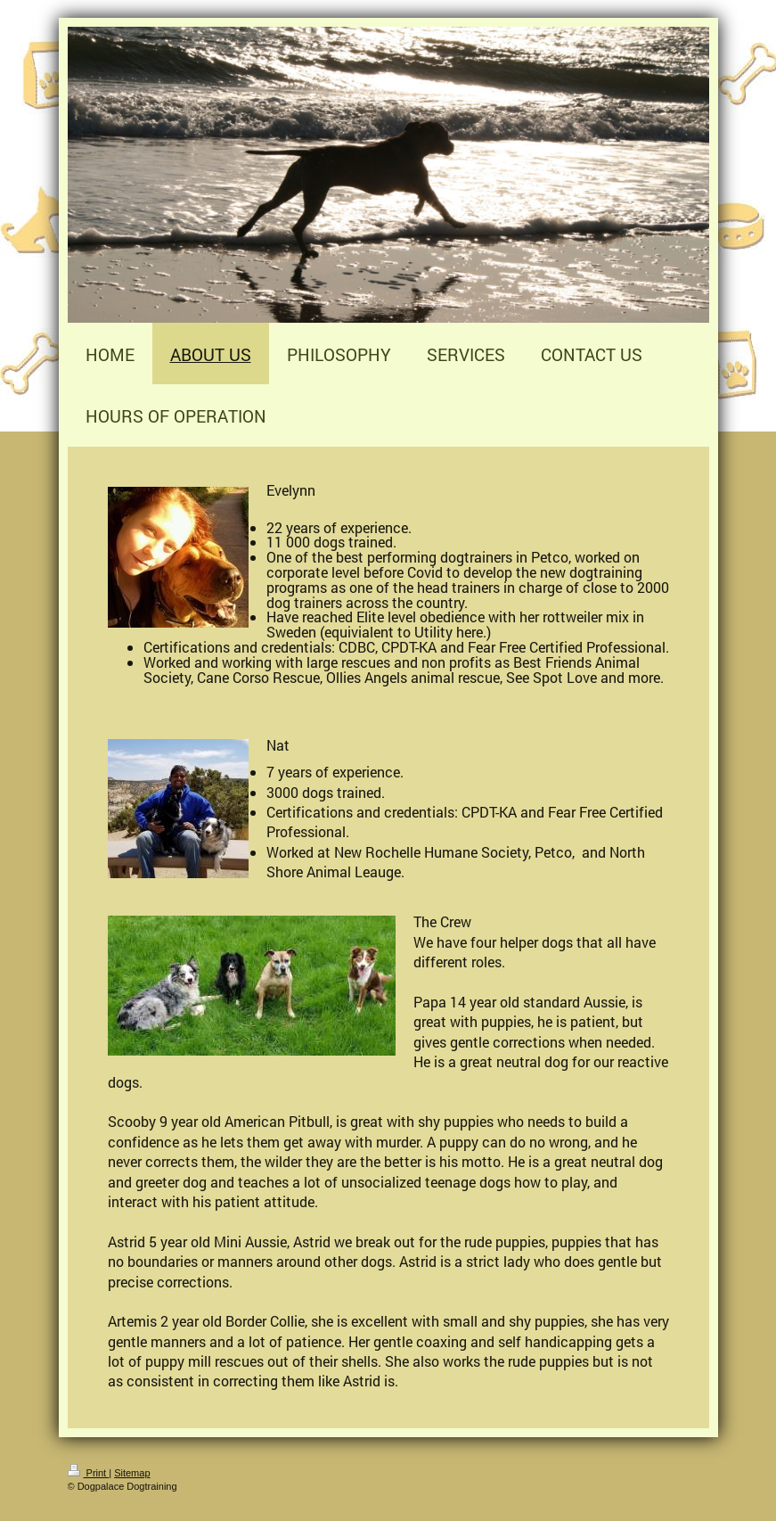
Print (89, 1473)
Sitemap (132, 1473)
